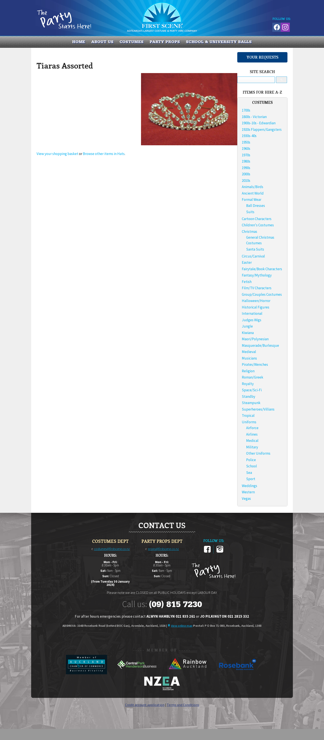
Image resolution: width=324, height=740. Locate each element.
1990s (246, 167)
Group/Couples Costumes (262, 294)
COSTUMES (132, 41)
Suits (250, 211)
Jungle (247, 326)
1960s (246, 148)
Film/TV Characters (256, 288)
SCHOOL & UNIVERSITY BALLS (219, 41)
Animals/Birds (252, 186)
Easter (247, 262)
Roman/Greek (252, 377)
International (252, 313)
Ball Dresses (255, 205)
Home (78, 41)
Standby (248, 396)
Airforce (252, 427)
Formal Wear (251, 199)
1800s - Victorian (254, 116)
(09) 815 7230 (175, 604)
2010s (246, 180)
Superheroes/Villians (258, 409)
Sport (250, 478)
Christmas (249, 231)
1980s (246, 161)
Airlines (252, 434)
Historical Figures (255, 307)
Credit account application (144, 705)
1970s (246, 155)
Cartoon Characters (256, 218)
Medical (252, 440)
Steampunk (251, 402)
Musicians (249, 358)
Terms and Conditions (183, 705)
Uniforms (249, 422)
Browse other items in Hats (104, 153)
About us (102, 41)
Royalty (248, 383)
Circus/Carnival (253, 256)
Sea (249, 472)
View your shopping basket (57, 153)
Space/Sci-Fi (252, 390)
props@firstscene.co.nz (163, 549)
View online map (181, 626)
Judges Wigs (251, 320)
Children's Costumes (258, 225)
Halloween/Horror (256, 300)
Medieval (249, 351)
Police (251, 459)
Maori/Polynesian (255, 339)
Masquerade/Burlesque (260, 345)
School (251, 466)
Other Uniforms (258, 453)
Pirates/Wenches (255, 364)
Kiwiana (248, 332)
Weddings (249, 485)
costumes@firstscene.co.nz (112, 549)
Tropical (248, 415)
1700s (246, 110)
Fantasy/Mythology (257, 275)
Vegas (246, 498)
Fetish (247, 281)
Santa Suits (255, 249)
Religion (248, 371)
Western (248, 492)
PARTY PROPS (165, 41)
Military (252, 447)
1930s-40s (249, 135)
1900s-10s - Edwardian (259, 123)
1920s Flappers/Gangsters (262, 129)
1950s (246, 142)
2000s (246, 174)
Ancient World (253, 193)
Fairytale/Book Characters (262, 269)
